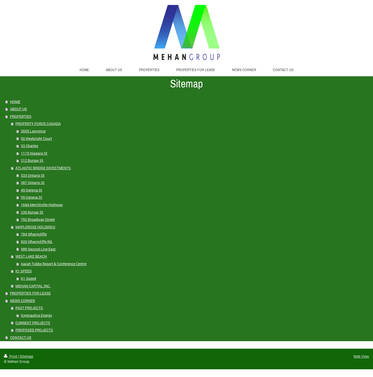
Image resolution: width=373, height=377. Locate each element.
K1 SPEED (23, 271)
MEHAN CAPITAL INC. (33, 285)
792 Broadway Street (38, 219)
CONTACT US (20, 337)
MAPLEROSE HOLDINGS (35, 226)
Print (11, 356)
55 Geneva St (31, 197)
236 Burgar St (32, 212)
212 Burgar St (32, 160)
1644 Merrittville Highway (42, 204)
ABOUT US (18, 108)
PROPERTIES (20, 116)
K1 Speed (28, 278)
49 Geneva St (31, 190)
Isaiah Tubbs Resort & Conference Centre (53, 263)
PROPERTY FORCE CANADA (38, 123)
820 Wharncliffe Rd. (37, 241)
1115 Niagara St (34, 153)
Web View (361, 356)
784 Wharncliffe (34, 234)
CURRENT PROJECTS (32, 322)
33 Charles (29, 145)
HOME (15, 101)
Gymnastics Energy (36, 315)
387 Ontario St (33, 182)
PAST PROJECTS (29, 307)
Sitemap (26, 356)
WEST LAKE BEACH (31, 256)
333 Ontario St (33, 175)
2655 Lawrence (33, 131)
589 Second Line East (38, 249)
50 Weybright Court (36, 138)
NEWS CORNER (22, 300)
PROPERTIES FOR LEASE (30, 293)
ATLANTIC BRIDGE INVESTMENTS (43, 167)
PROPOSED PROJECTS (34, 330)
